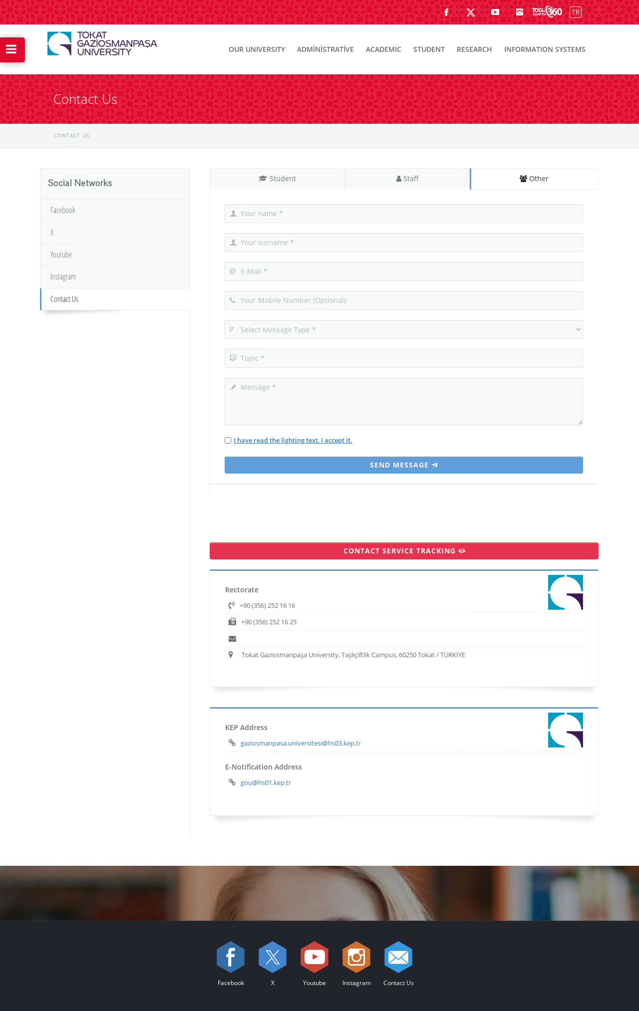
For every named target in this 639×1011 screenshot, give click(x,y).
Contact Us (64, 298)
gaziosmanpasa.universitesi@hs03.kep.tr (301, 743)
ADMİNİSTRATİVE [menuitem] (325, 49)
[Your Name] (404, 213)
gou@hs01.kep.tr (266, 782)
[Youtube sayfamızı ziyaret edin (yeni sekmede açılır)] (495, 12)
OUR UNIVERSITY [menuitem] (257, 49)
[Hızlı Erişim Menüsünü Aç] (12, 49)
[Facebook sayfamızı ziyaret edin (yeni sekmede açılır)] (446, 12)
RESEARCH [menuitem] (474, 49)
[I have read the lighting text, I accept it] (228, 440)
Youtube (61, 254)
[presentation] (285, 513)
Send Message (404, 465)
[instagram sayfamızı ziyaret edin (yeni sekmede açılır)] (520, 12)
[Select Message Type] (404, 329)
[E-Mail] (404, 271)
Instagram (63, 276)
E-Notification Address (263, 766)
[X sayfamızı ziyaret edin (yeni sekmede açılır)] (471, 12)
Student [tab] (278, 178)
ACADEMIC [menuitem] (383, 49)
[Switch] (573, 11)
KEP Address (246, 727)
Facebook (62, 210)
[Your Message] (404, 401)
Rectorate (242, 589)
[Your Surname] (404, 242)
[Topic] (404, 358)
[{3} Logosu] (102, 40)
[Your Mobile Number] (404, 300)
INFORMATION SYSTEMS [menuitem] (545, 49)
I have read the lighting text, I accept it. (293, 440)
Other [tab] (534, 178)
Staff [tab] (408, 178)
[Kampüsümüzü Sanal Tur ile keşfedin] (547, 12)
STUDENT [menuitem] (429, 49)
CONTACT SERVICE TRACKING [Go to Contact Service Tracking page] (404, 550)
